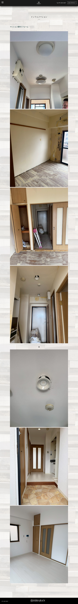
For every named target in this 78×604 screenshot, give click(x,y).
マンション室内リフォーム (19, 27)
